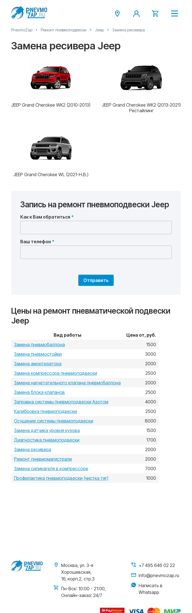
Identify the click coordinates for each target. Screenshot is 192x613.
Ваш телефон (35, 241)
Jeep (99, 29)
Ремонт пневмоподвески (63, 29)
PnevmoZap (21, 29)
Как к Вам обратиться (45, 217)
